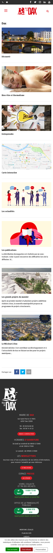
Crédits (26, 537)
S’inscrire (26, 468)
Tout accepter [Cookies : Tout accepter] (12, 549)
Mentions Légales (26, 530)
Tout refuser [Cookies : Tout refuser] (26, 549)
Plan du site (26, 533)
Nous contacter (26, 434)
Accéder (26, 478)
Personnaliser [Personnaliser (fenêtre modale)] (41, 549)
